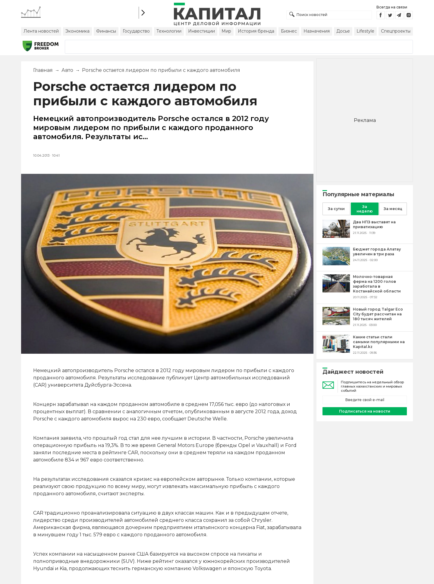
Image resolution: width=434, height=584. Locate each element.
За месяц (393, 208)
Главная (43, 70)
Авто (67, 70)
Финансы (106, 31)
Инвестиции (201, 31)
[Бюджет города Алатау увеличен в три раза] (336, 263)
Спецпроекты (395, 31)
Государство (136, 31)
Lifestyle (365, 31)
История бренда (256, 31)
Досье (343, 31)
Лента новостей (41, 31)
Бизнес (289, 31)
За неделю (365, 208)
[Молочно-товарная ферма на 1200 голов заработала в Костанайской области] (336, 291)
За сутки (336, 208)
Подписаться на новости (364, 411)
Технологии (168, 31)
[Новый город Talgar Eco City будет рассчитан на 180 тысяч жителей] (336, 323)
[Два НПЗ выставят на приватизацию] (336, 236)
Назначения (316, 31)
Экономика (77, 31)
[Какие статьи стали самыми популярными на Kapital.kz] (336, 351)
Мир (226, 31)
